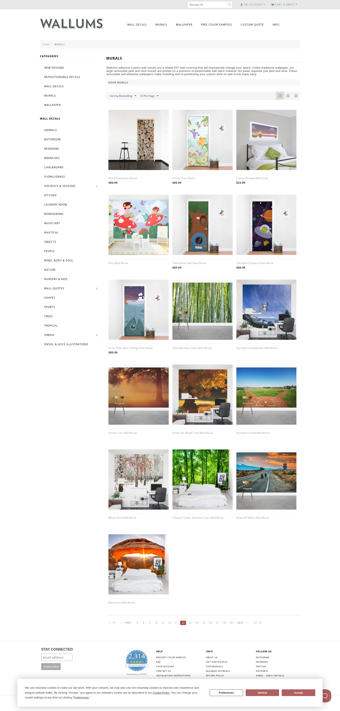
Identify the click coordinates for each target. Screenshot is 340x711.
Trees (48, 316)
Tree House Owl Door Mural (189, 263)
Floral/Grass (54, 176)
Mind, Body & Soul (58, 260)
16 (210, 623)
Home (46, 44)
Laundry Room (55, 204)
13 (189, 623)
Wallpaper (184, 24)
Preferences (226, 692)
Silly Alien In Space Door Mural (254, 263)
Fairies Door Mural (183, 178)
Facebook (262, 661)
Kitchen (50, 195)
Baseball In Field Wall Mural (253, 433)
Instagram (262, 657)
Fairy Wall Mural (118, 263)
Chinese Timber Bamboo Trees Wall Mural (198, 518)
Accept (298, 692)
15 (203, 623)
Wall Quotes (54, 288)
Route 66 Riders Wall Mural (252, 518)
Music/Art (52, 223)
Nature (50, 270)
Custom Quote (252, 24)
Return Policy (215, 675)
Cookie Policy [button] (161, 692)
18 (224, 623)
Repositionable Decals (62, 77)
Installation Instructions (173, 675)
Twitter (261, 666)
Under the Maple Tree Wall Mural (192, 433)
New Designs (54, 68)
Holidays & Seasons (60, 186)
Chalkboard (54, 167)
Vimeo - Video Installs (270, 675)
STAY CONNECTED (57, 649)
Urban (49, 335)
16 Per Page (149, 96)
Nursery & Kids (56, 279)
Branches (52, 158)
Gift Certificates (216, 661)
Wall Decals (137, 24)
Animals (50, 130)
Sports (49, 307)
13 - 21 (257, 623)
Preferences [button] (81, 697)
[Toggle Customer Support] (324, 695)
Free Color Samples (216, 24)
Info (276, 24)
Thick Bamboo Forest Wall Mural (191, 348)
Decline (262, 692)
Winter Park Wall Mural (122, 518)
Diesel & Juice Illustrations (66, 344)
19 (231, 623)
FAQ (158, 661)
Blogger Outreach (218, 670)
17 (217, 623)
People (49, 251)
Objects (50, 242)
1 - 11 (112, 623)
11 (176, 623)
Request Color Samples (171, 657)
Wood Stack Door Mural (122, 178)
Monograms (54, 214)
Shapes (49, 298)
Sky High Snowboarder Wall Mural (256, 348)
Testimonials (214, 666)
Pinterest (262, 670)
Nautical (51, 232)
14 (196, 623)
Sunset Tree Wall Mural (122, 433)
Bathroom (52, 139)
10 (169, 623)
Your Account (165, 666)
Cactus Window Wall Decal (252, 178)
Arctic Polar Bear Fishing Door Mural (130, 348)
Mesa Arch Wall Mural (121, 602)
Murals (161, 24)
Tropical (51, 325)
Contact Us (163, 670)
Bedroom (51, 149)
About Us (211, 657)
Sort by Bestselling (123, 96)
